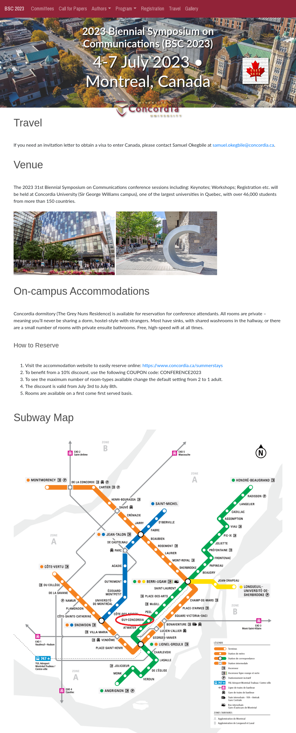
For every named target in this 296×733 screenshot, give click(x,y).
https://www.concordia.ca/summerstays (183, 365)
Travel (174, 8)
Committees (42, 8)
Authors (99, 8)
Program (124, 8)
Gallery (191, 8)
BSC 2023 (14, 8)
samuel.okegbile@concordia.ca (243, 145)
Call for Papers (73, 8)
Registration (152, 8)
